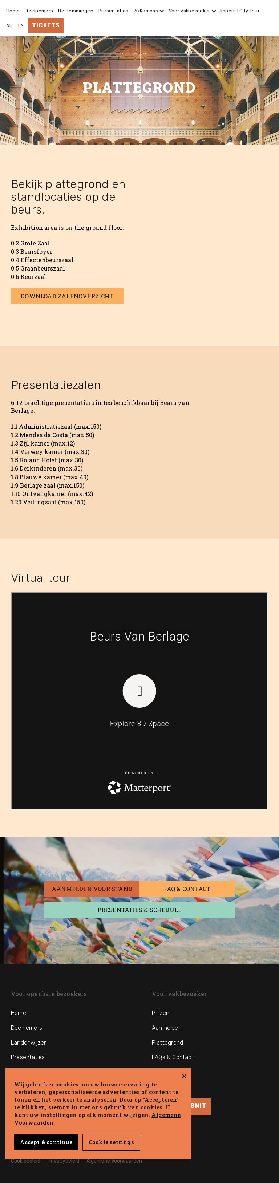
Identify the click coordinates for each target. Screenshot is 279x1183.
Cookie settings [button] (111, 1142)
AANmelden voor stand (92, 889)
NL (9, 25)
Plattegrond (167, 1042)
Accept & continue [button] (46, 1142)
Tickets (46, 25)
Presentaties (113, 10)
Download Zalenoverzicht (67, 296)
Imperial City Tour (240, 10)
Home (13, 10)
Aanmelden (167, 1027)
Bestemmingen (75, 10)
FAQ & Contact (187, 889)
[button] (148, 11)
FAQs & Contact (173, 1057)
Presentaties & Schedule (139, 910)
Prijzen (160, 1012)
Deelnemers (39, 10)
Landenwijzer (28, 1042)
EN (21, 25)
